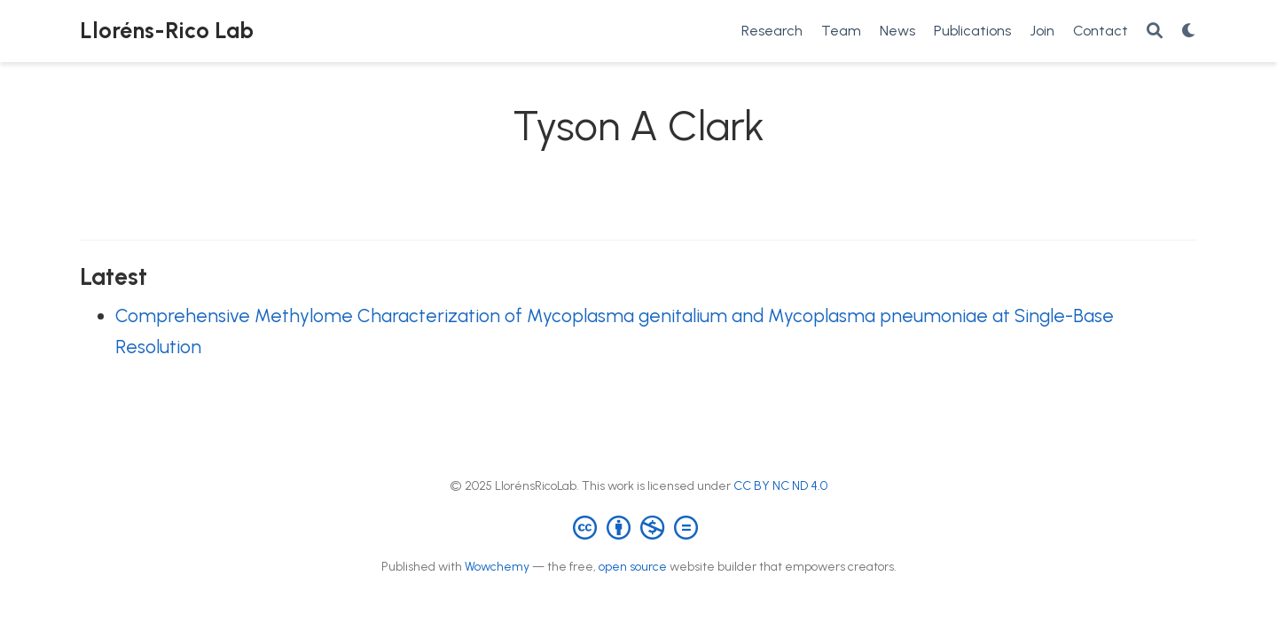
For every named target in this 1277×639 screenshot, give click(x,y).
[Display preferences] (1189, 31)
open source (633, 566)
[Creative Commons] (639, 527)
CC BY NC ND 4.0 (780, 485)
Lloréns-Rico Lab (167, 30)
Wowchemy (497, 566)
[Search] (1155, 31)
